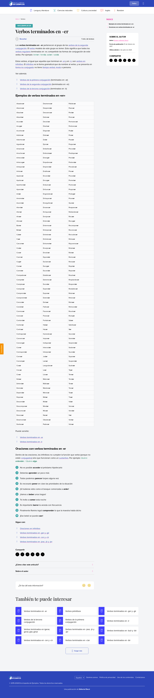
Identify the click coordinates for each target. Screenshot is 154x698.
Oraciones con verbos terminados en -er (121, 27)
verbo (32, 48)
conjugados (26, 457)
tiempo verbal (49, 67)
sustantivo (63, 457)
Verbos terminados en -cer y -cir (34, 537)
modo (58, 67)
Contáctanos (140, 677)
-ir (71, 61)
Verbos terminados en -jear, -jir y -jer (36, 541)
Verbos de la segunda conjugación (35, 84)
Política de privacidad (107, 677)
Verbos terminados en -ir (31, 441)
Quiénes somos (92, 677)
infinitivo (30, 64)
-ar (64, 61)
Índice (134, 3)
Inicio (17, 19)
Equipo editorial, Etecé (121, 40)
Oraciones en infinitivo (30, 528)
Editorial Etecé (84, 689)
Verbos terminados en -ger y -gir (34, 532)
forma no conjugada (25, 67)
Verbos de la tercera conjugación (35, 88)
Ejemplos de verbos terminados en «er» (121, 24)
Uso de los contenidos (125, 677)
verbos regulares (23, 51)
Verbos (23, 19)
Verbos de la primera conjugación (35, 79)
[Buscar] (143, 3)
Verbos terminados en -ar (31, 437)
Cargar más (77, 650)
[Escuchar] (21, 38)
